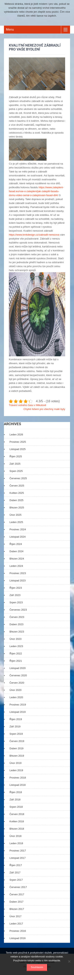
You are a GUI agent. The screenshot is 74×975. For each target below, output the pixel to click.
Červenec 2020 (18, 675)
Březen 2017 (16, 909)
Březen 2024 (16, 558)
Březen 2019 (16, 755)
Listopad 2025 (17, 449)
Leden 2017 (16, 923)
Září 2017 (15, 872)
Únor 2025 (15, 514)
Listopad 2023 (17, 580)
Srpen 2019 (16, 733)
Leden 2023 (16, 646)
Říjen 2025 (15, 456)
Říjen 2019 (15, 719)
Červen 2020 (16, 682)
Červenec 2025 (18, 478)
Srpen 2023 (16, 602)
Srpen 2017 (16, 879)
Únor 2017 (15, 916)
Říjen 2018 (15, 792)
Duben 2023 (16, 624)
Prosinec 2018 (17, 777)
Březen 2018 (16, 828)
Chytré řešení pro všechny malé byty (44, 409)
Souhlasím (37, 967)
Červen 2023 (16, 617)
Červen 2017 (16, 894)
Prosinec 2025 (17, 441)
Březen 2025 (16, 507)
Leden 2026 (16, 434)
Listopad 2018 (17, 784)
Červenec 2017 (18, 887)
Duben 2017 (16, 901)
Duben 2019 (16, 748)
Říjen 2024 (15, 544)
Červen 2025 (16, 485)
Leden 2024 (16, 565)
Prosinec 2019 (17, 704)
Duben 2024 (16, 551)
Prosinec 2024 (17, 529)
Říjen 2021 (15, 660)
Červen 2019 (16, 741)
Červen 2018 (16, 814)
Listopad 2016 (17, 938)
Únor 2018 (15, 836)
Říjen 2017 (15, 865)
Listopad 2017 (17, 857)
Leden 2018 (16, 843)
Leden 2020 (16, 697)
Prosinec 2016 (17, 930)
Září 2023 (15, 595)
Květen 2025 (16, 492)
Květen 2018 (16, 821)
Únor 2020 (15, 690)
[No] (69, 961)
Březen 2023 (16, 631)
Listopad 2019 (17, 711)
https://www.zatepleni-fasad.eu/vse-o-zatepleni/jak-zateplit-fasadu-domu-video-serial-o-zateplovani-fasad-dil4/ (36, 191)
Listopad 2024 (17, 536)
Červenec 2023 (18, 609)
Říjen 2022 (15, 653)
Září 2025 (15, 463)
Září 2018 (15, 799)
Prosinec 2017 (17, 850)
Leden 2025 (16, 522)
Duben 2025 (16, 500)
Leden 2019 (16, 770)
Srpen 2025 (16, 471)
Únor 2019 (15, 763)
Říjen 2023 (15, 587)
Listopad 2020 (17, 668)
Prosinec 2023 (17, 573)
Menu (10, 29)
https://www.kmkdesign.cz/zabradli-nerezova (34, 234)
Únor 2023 (15, 638)
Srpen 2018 (16, 806)
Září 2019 (15, 726)
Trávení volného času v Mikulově (27, 405)
